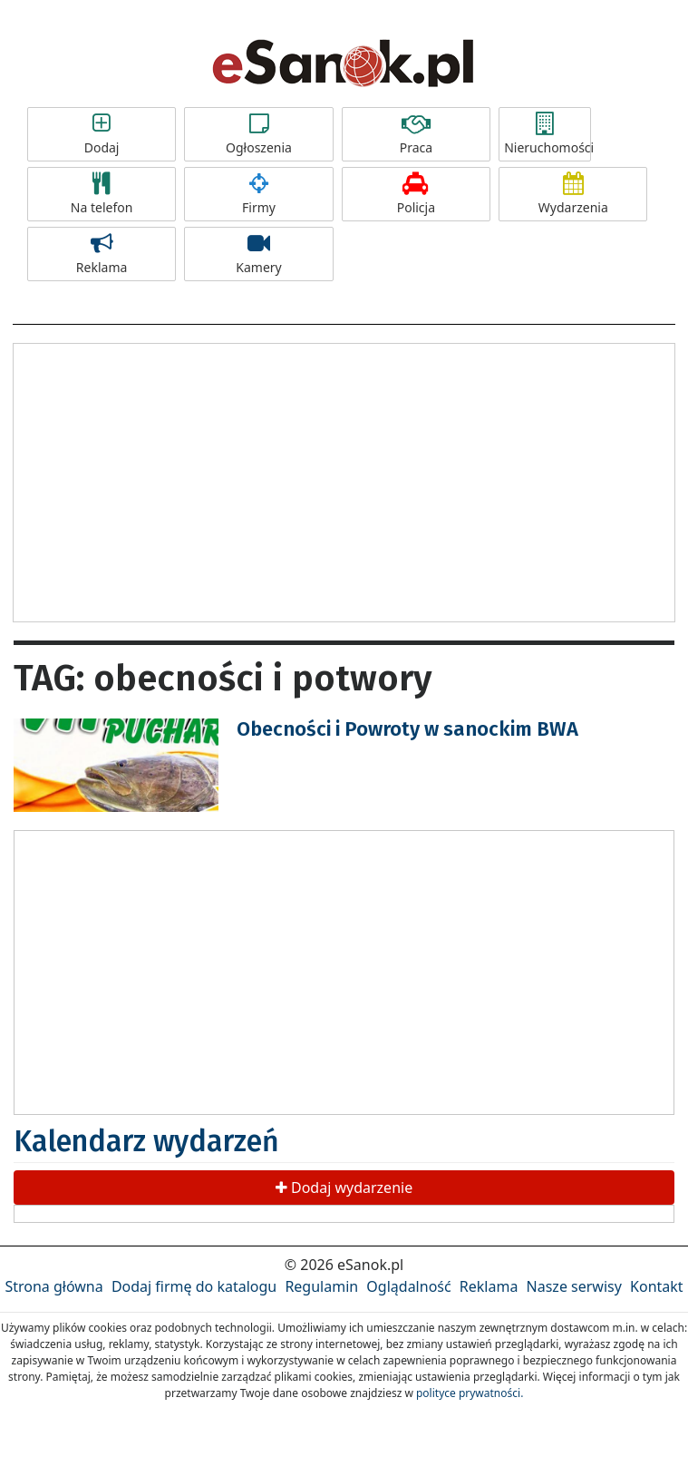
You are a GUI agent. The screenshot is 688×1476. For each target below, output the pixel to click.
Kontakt (656, 1286)
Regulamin (321, 1286)
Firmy (258, 194)
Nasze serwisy (574, 1286)
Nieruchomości (547, 134)
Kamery (258, 254)
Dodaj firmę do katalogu (193, 1286)
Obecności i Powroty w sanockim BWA (407, 729)
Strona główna (53, 1286)
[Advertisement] (344, 480)
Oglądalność (408, 1286)
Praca (416, 134)
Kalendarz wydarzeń (146, 1141)
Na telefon (101, 194)
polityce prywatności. (469, 1393)
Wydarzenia (573, 194)
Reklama (101, 254)
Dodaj (101, 134)
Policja (416, 194)
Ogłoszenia (258, 134)
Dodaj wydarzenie (344, 1187)
